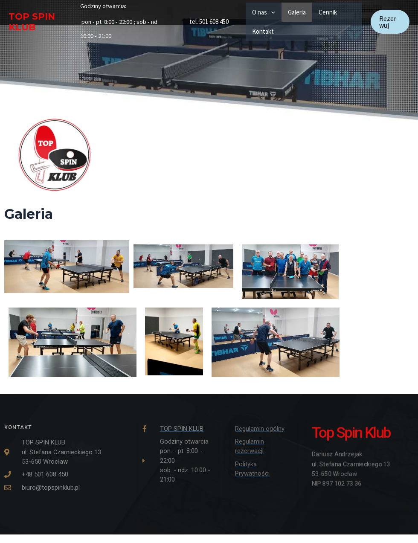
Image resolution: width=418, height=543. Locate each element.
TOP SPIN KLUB (32, 21)
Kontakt (263, 31)
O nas (263, 12)
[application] (271, 12)
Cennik (328, 12)
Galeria (297, 12)
